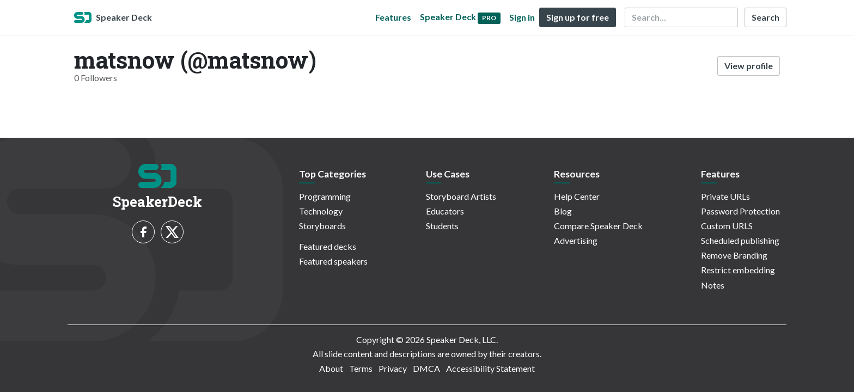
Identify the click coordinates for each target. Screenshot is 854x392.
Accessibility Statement (490, 368)
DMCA (426, 368)
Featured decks (327, 246)
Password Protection (740, 211)
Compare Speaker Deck (598, 225)
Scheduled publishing (740, 240)
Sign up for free (577, 17)
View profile (748, 65)
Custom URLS (727, 225)
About (331, 368)
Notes (712, 285)
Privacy (393, 368)
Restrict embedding (738, 270)
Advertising (575, 240)
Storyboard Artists (461, 196)
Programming (325, 196)
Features (393, 17)
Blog (563, 211)
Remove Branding (734, 255)
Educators (445, 211)
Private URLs (725, 196)
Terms (361, 368)
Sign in (522, 17)
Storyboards (322, 225)
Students (442, 225)
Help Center (577, 196)
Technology (321, 211)
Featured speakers (333, 261)
